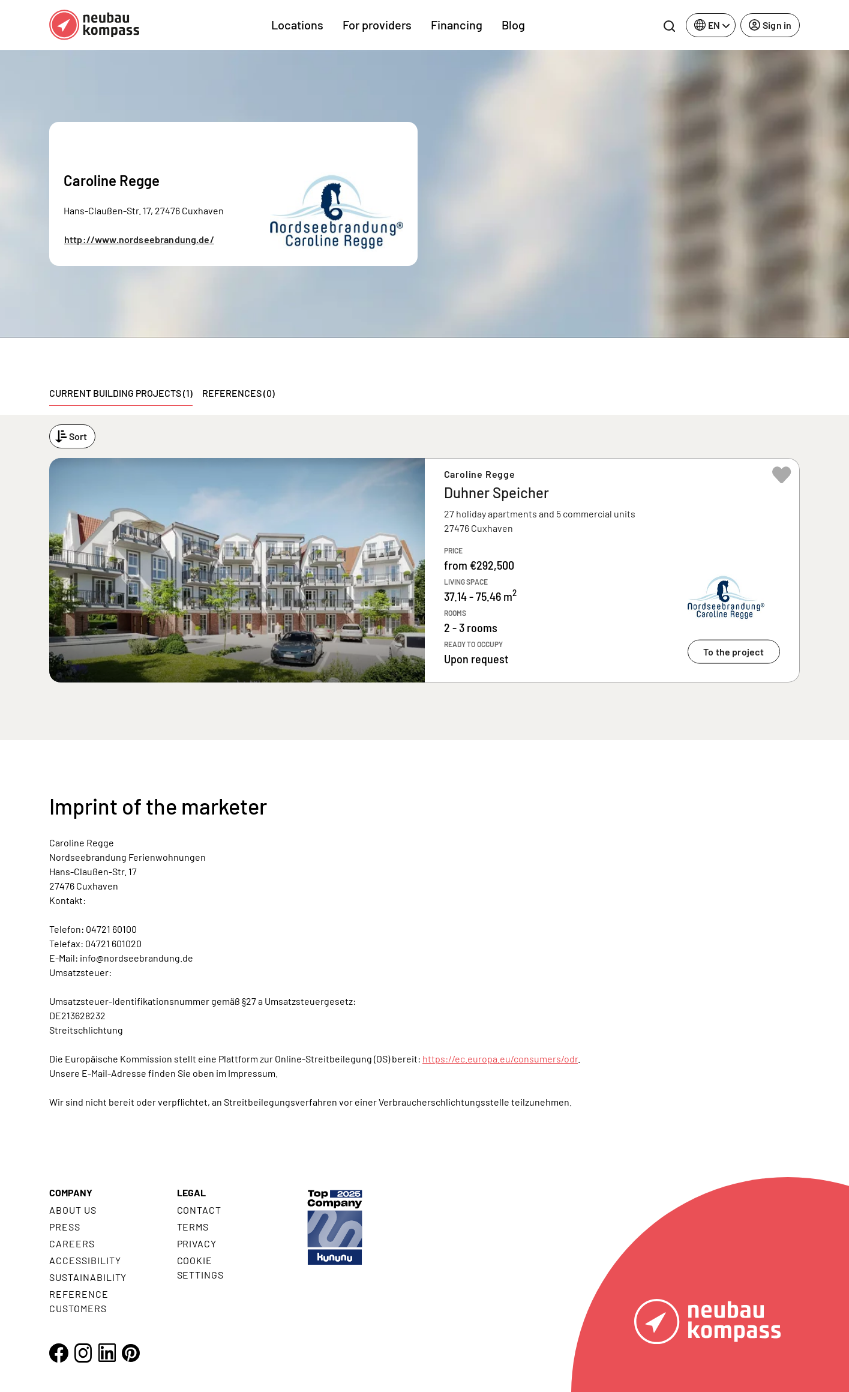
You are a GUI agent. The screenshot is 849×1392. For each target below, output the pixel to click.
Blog (513, 24)
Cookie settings (200, 1267)
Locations (297, 24)
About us (73, 1210)
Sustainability (88, 1277)
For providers (377, 24)
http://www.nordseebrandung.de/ (139, 239)
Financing (456, 24)
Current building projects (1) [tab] (121, 393)
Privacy (197, 1243)
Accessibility (85, 1260)
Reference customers (79, 1301)
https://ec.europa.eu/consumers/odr (500, 1058)
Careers (72, 1243)
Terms (193, 1226)
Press (64, 1226)
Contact (199, 1210)
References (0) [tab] (238, 393)
